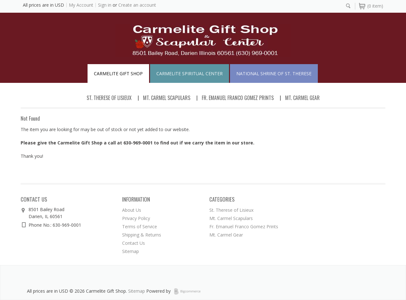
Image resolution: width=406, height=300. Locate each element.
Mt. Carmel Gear (302, 98)
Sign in (104, 5)
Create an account (137, 5)
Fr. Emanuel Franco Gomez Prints (238, 98)
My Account (81, 5)
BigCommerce (189, 291)
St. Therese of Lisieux (109, 98)
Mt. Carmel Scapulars (166, 98)
